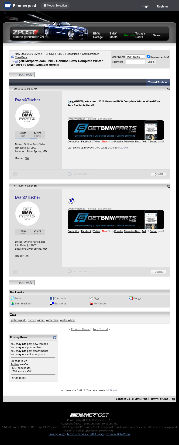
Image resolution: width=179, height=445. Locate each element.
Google (137, 298)
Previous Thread (80, 329)
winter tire (52, 320)
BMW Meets (113, 35)
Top (172, 398)
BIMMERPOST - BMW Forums (150, 398)
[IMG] (14, 367)
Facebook (86, 141)
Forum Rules (18, 377)
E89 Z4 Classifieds (68, 53)
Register (162, 6)
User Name (118, 57)
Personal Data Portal (118, 434)
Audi (144, 141)
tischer (32, 320)
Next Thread (100, 329)
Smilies (15, 364)
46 (27, 158)
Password (118, 61)
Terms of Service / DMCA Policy (85, 434)
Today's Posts (140, 35)
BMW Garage (98, 35)
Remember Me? (158, 57)
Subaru (153, 141)
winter (41, 320)
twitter (19, 298)
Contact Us (73, 141)
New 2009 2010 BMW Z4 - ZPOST (34, 53)
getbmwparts (19, 320)
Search (157, 35)
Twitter (96, 141)
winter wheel (67, 320)
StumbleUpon (23, 303)
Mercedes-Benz (132, 141)
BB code (16, 360)
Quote (159, 174)
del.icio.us (60, 303)
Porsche (118, 141)
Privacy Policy (57, 434)
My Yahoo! (100, 303)
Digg (96, 298)
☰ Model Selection (55, 5)
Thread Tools (156, 82)
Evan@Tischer (27, 99)
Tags (13, 314)
